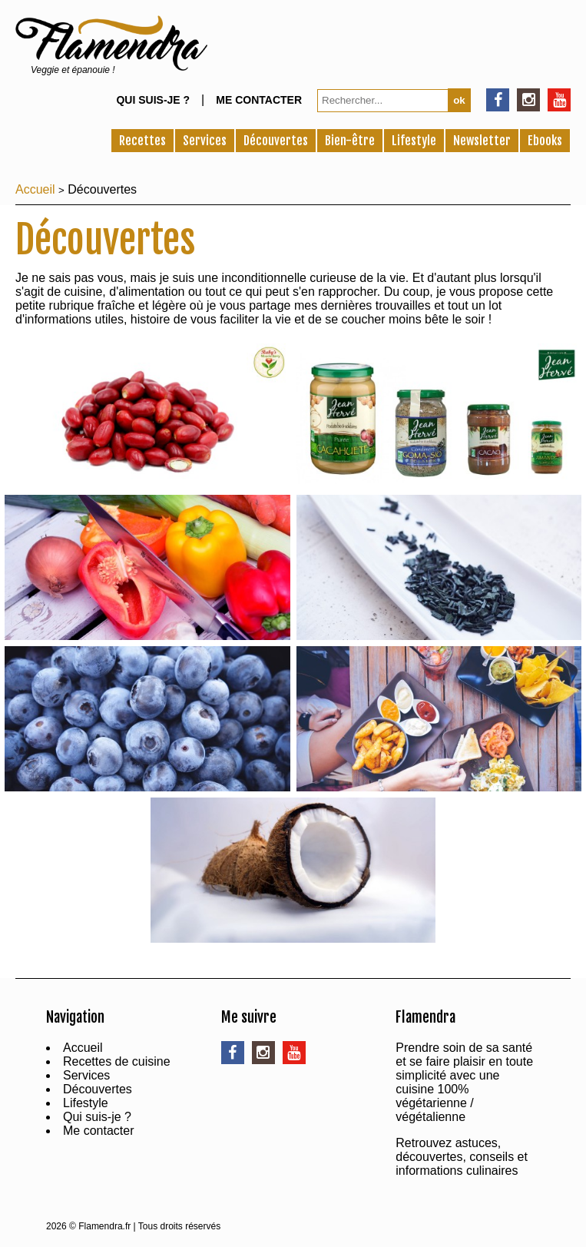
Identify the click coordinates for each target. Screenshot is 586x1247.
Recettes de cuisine (117, 1061)
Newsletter (482, 140)
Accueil (35, 189)
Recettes (142, 140)
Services (205, 140)
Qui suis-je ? (153, 100)
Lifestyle (414, 140)
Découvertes (275, 140)
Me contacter (259, 100)
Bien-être (350, 140)
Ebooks (545, 140)
